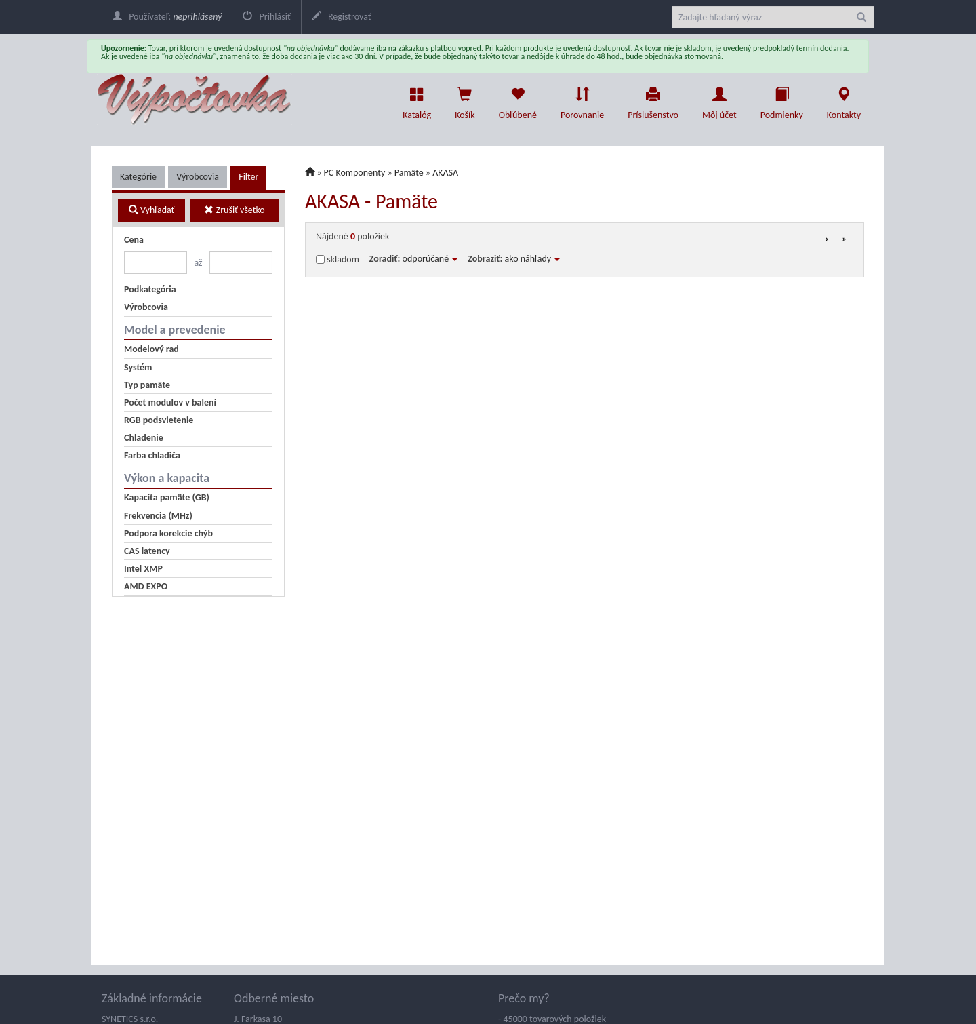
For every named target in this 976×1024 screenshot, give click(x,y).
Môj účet (719, 100)
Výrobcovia (197, 176)
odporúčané (430, 258)
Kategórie (138, 176)
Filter (248, 176)
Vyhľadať (152, 210)
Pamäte (409, 172)
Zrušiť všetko (234, 210)
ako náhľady (533, 258)
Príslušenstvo (653, 100)
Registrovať (341, 16)
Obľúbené (518, 100)
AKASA (445, 172)
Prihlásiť (266, 16)
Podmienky (781, 100)
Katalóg (417, 100)
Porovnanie (582, 100)
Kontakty (844, 100)
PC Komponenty (355, 172)
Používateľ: (167, 16)
